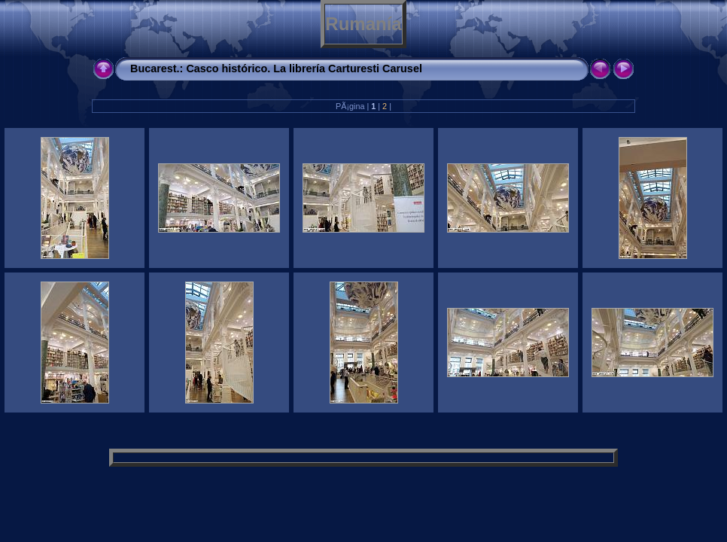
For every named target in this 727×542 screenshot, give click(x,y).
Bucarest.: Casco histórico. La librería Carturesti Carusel (276, 68)
